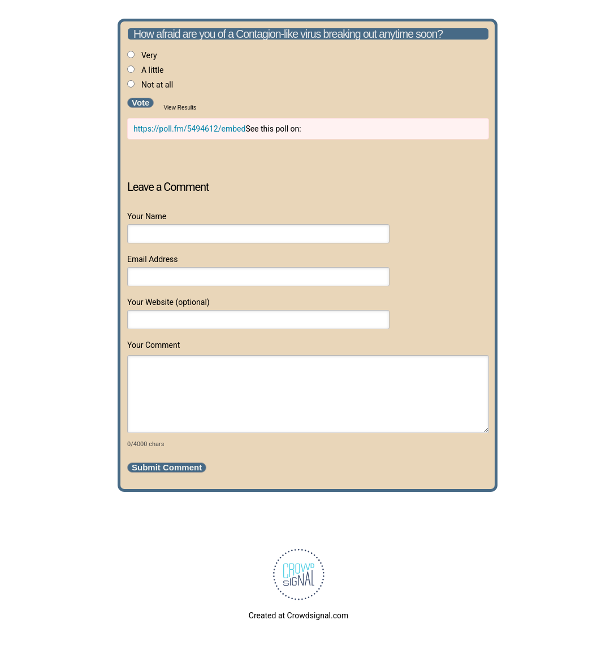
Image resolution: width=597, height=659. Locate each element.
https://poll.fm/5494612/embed (189, 128)
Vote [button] (140, 102)
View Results (179, 107)
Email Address (152, 259)
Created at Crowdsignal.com (298, 615)
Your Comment (153, 345)
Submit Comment (167, 467)
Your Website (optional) (168, 302)
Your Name (146, 216)
